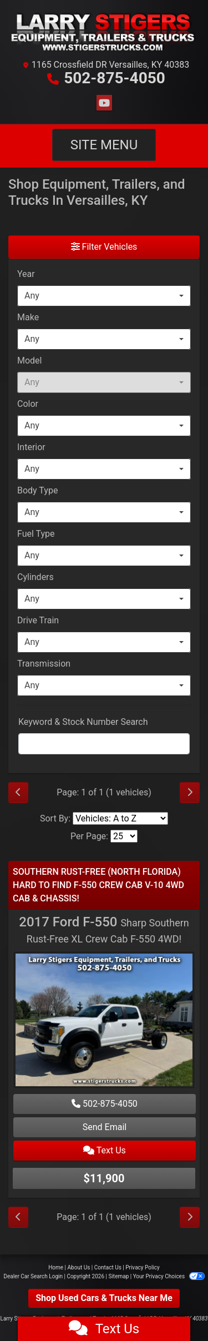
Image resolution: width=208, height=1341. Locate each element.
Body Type (37, 490)
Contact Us (107, 1267)
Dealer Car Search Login (33, 1276)
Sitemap (118, 1276)
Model (29, 360)
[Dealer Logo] (104, 31)
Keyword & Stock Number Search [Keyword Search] (83, 722)
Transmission (43, 663)
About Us (79, 1267)
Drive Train (38, 620)
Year (26, 274)
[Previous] (18, 792)
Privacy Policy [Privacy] (142, 1267)
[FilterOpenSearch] (104, 743)
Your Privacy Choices (169, 1276)
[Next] (190, 792)
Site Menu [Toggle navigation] (104, 145)
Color (27, 404)
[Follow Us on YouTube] (104, 103)
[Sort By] (120, 818)
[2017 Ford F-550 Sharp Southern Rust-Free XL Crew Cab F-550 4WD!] (104, 1021)
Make (28, 317)
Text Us (104, 1150)
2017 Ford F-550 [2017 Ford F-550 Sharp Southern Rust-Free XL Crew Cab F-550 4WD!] (104, 929)
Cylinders (35, 577)
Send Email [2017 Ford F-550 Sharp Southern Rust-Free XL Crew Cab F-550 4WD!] (104, 1127)
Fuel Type (36, 533)
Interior (31, 447)
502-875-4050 (114, 78)
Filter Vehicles (104, 246)
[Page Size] (124, 836)
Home (55, 1267)
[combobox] (104, 295)
